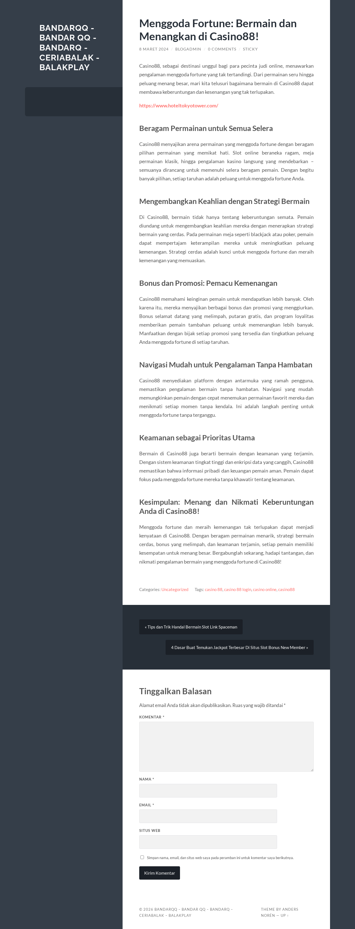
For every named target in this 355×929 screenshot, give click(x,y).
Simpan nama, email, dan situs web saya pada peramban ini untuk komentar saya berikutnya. (220, 857)
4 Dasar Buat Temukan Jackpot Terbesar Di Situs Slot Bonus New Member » (239, 647)
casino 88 (213, 589)
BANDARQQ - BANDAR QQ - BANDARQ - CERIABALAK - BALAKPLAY (69, 47)
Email (146, 805)
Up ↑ (285, 915)
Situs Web (149, 830)
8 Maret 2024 (154, 49)
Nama (146, 779)
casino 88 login (237, 589)
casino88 (286, 589)
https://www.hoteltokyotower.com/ (178, 105)
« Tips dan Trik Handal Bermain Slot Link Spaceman (191, 626)
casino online (265, 589)
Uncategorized (174, 589)
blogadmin (188, 49)
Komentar (151, 717)
